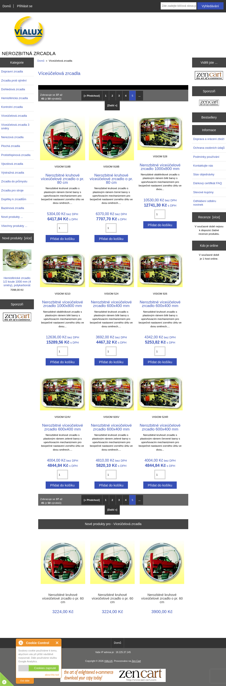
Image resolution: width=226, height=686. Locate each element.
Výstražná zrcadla (12, 172)
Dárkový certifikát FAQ (207, 183)
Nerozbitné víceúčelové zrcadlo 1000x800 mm (160, 167)
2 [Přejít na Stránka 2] (112, 95)
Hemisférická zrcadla (14, 98)
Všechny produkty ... (14, 226)
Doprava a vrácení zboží (208, 139)
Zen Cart (136, 661)
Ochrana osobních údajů (209, 147)
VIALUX (108, 661)
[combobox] (178, 5)
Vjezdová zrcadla (12, 163)
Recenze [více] (209, 217)
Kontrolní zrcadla (12, 107)
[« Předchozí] (92, 95)
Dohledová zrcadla (13, 89)
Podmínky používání (206, 156)
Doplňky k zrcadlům (13, 199)
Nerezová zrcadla (12, 137)
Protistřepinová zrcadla (16, 155)
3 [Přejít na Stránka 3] (119, 95)
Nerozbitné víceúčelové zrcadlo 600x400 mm (111, 304)
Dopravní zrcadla (12, 71)
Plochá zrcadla (10, 146)
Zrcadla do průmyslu (14, 181)
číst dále (25, 680)
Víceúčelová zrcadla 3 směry (15, 126)
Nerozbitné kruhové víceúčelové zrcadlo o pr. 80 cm (62, 179)
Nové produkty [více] (17, 238)
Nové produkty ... (12, 217)
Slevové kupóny (203, 192)
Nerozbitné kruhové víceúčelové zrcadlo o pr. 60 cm (63, 598)
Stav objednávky (203, 174)
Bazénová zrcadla (12, 208)
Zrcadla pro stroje (12, 190)
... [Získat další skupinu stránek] (140, 95)
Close (57, 642)
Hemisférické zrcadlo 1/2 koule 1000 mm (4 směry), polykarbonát (17, 268)
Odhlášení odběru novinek (204, 202)
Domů (6, 6)
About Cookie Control (20, 642)
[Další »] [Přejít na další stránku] (112, 105)
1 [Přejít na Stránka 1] (105, 95)
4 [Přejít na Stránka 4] (125, 95)
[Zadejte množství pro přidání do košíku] (62, 228)
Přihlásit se (24, 6)
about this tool (52, 675)
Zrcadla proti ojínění (14, 80)
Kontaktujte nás (203, 165)
